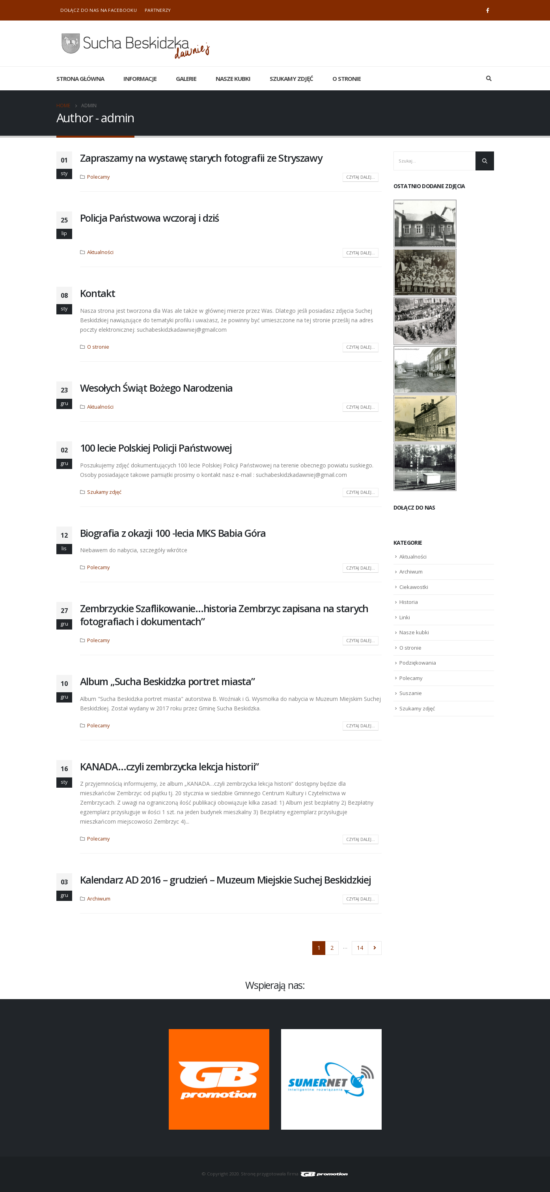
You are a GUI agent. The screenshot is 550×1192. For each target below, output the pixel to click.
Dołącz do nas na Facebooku (98, 10)
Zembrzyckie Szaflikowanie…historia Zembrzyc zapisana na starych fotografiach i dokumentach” (224, 615)
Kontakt (97, 293)
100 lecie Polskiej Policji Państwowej (156, 447)
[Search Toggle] (489, 78)
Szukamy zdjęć (291, 78)
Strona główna (80, 78)
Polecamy (98, 177)
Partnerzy (158, 10)
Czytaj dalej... (360, 177)
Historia (408, 601)
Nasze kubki (233, 78)
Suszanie (410, 693)
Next (375, 948)
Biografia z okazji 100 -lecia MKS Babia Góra (173, 533)
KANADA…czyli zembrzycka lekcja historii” (169, 766)
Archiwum (98, 898)
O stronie (346, 78)
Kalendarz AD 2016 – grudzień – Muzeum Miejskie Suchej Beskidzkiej (225, 879)
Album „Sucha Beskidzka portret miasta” (167, 681)
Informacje (140, 78)
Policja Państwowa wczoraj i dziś (149, 217)
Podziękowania (417, 662)
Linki (404, 617)
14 (360, 947)
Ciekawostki (413, 586)
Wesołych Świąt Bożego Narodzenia (156, 387)
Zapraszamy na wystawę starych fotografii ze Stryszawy (201, 157)
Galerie (186, 78)
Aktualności (100, 252)
